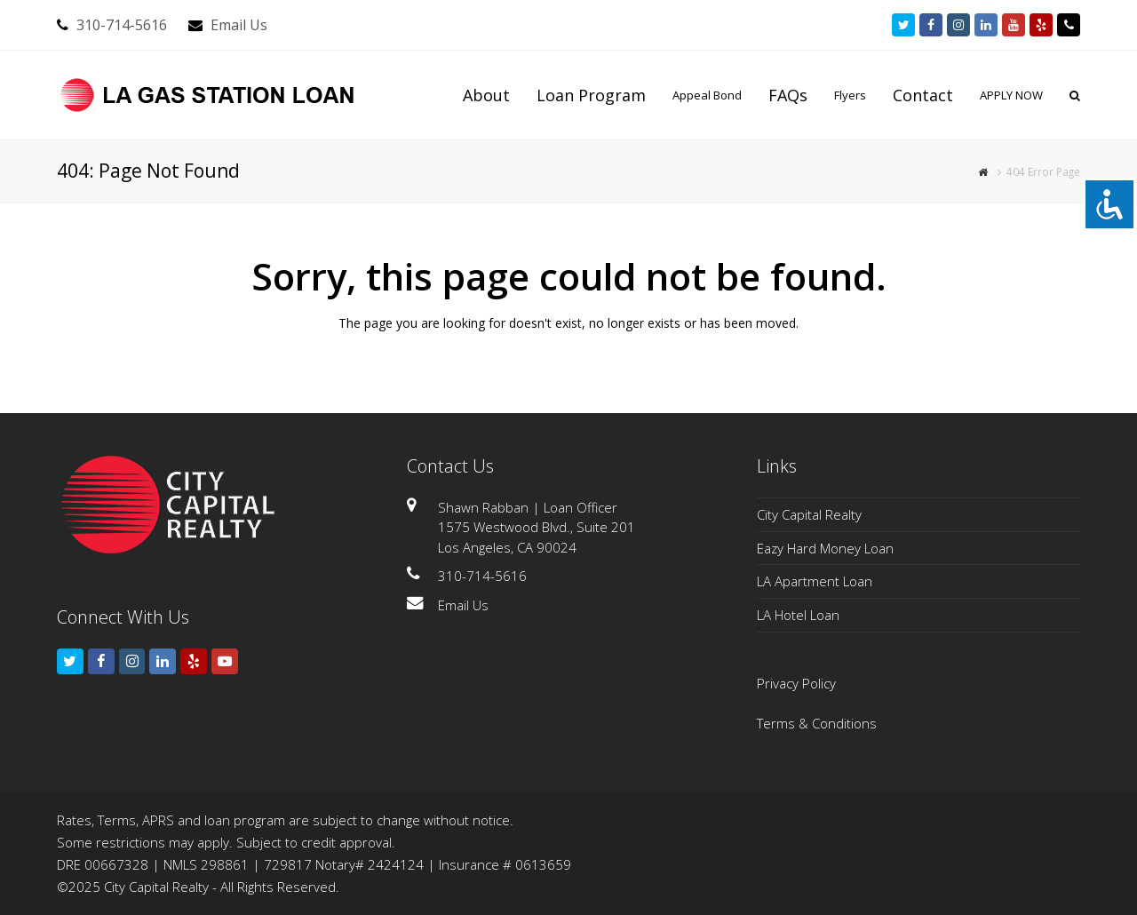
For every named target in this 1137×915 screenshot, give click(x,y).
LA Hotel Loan (798, 615)
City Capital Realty (809, 514)
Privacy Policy (796, 683)
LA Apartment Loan (814, 581)
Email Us (239, 25)
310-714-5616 (121, 25)
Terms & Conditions (817, 723)
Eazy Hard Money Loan (825, 548)
